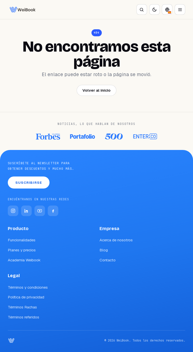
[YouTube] (39, 211)
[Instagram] (13, 211)
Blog (104, 250)
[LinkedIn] (26, 211)
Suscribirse (28, 183)
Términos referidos (23, 317)
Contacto (108, 260)
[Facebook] (53, 211)
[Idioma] (167, 9)
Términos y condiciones (28, 287)
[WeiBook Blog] (22, 9)
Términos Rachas (22, 307)
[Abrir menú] (180, 9)
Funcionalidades (21, 240)
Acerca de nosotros (116, 240)
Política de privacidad (26, 297)
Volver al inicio (96, 90)
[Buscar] (141, 9)
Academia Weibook (24, 260)
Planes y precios (22, 250)
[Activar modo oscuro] (154, 9)
